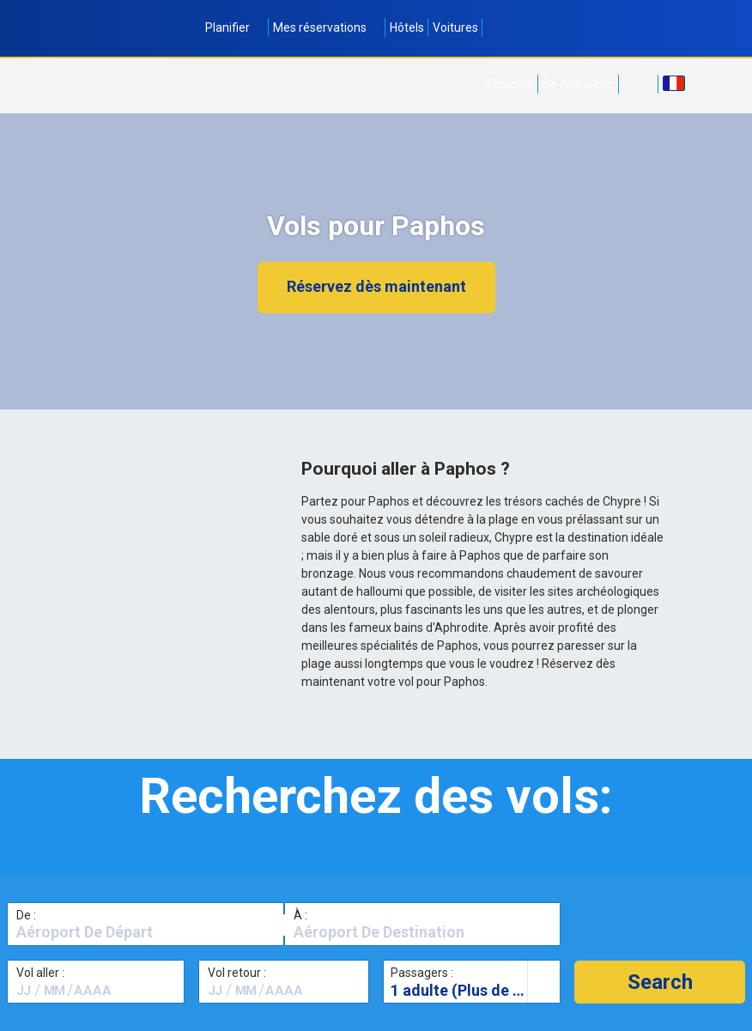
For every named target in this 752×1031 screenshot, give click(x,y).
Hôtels (407, 27)
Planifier (234, 27)
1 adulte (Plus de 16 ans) (475, 990)
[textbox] (145, 932)
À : (300, 915)
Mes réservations (327, 27)
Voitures (455, 27)
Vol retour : (237, 972)
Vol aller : (40, 972)
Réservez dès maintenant (376, 286)
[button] (659, 982)
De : (26, 915)
